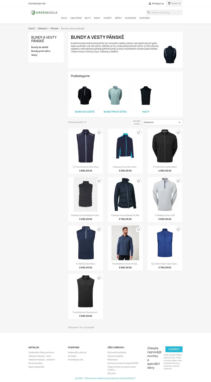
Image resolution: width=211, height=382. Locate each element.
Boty (88, 18)
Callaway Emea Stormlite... (125, 167)
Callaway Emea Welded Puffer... (86, 215)
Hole (64, 18)
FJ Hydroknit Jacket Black (165, 167)
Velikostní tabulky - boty (39, 356)
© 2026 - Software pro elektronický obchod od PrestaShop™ (105, 378)
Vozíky (107, 18)
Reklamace (113, 359)
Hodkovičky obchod (77, 352)
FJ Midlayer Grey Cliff (165, 215)
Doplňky (144, 18)
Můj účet (112, 373)
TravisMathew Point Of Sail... (125, 263)
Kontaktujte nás (37, 3)
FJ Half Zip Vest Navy (85, 263)
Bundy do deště (39, 47)
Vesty (34, 55)
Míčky (118, 18)
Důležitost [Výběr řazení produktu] (162, 122)
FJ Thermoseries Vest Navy (85, 167)
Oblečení (76, 18)
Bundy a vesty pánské (43, 39)
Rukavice (130, 18)
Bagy (97, 18)
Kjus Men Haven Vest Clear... (164, 263)
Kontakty (72, 356)
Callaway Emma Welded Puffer (125, 215)
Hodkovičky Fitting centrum (41, 352)
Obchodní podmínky (117, 352)
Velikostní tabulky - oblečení (41, 359)
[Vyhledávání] (164, 12)
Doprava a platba (115, 356)
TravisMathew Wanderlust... (85, 312)
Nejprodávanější (36, 366)
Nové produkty (35, 363)
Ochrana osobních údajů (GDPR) (123, 363)
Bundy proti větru (40, 51)
